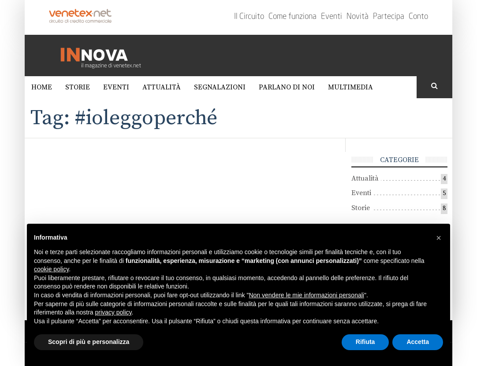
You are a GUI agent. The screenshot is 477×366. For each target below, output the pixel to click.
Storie (77, 87)
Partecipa (388, 17)
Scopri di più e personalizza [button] (88, 341)
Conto (418, 17)
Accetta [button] (417, 341)
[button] (439, 238)
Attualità (161, 87)
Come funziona (292, 17)
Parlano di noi (287, 87)
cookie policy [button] (51, 269)
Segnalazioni (220, 87)
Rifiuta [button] (365, 341)
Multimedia (350, 87)
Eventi (331, 17)
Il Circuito (249, 17)
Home (41, 87)
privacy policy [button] (113, 312)
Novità (358, 17)
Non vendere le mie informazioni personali (306, 295)
